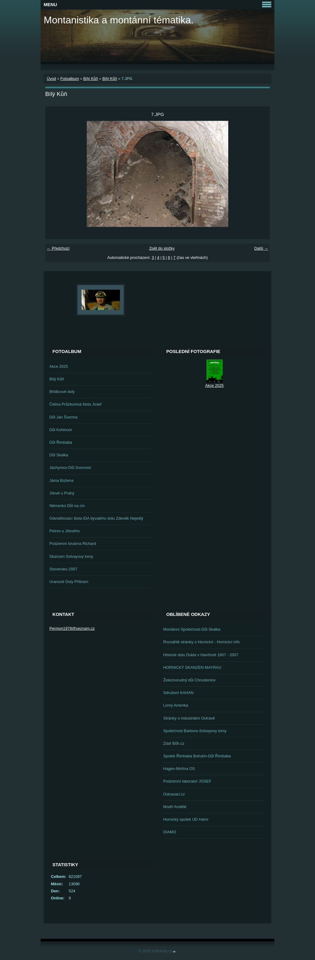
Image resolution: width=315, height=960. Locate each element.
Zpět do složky (162, 248)
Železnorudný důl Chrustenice (189, 680)
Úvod (51, 78)
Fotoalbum (69, 78)
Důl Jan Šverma (64, 417)
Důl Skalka (59, 455)
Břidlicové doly (62, 391)
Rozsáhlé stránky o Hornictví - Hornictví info (201, 642)
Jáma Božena (62, 480)
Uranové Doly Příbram (69, 581)
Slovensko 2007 (64, 569)
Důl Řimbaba (61, 442)
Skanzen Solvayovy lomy (71, 556)
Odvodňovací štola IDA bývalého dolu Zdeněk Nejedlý (96, 518)
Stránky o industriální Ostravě (189, 718)
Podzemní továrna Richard (73, 543)
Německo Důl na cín (67, 505)
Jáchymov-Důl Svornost (70, 467)
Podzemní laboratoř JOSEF (187, 781)
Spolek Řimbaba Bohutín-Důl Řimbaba (197, 756)
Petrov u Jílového (65, 531)
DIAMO (169, 832)
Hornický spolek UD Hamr (186, 819)
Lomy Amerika (175, 705)
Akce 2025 (59, 366)
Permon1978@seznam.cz (72, 628)
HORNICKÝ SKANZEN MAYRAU (192, 667)
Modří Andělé (174, 806)
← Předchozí (58, 248)
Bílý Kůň (90, 78)
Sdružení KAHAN (178, 692)
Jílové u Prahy (62, 493)
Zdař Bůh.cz (174, 743)
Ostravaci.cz (174, 794)
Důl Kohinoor (61, 429)
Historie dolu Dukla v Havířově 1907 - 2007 (200, 655)
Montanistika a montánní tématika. (118, 20)
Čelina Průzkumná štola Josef (76, 404)
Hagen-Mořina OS (179, 768)
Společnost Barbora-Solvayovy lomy (195, 730)
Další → (261, 248)
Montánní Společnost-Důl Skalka (192, 629)
